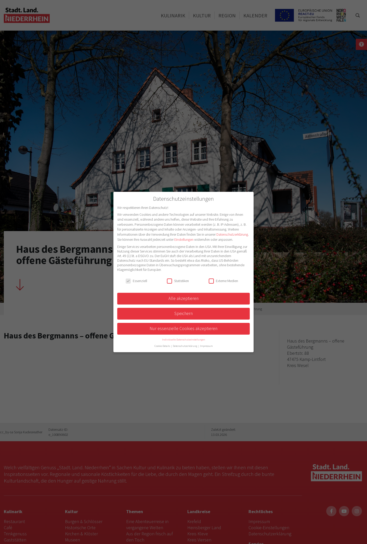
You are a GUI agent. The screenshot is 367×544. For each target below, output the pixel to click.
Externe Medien (223, 281)
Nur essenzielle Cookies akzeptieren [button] (183, 328)
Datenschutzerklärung (232, 234)
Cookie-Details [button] (162, 346)
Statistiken (178, 281)
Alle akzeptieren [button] (183, 298)
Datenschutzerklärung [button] (185, 346)
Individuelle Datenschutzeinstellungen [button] (183, 339)
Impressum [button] (206, 346)
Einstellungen (183, 239)
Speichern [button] (183, 313)
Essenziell (136, 281)
